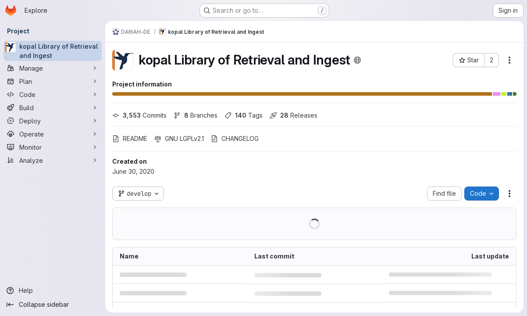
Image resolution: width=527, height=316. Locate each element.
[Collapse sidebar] (53, 304)
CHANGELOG (235, 138)
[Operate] (53, 134)
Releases (293, 115)
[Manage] (53, 68)
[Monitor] (53, 147)
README (129, 138)
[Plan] (53, 81)
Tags (243, 115)
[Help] (53, 290)
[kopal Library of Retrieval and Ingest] (53, 51)
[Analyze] (53, 160)
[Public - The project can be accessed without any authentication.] (357, 60)
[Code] (53, 94)
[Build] (53, 107)
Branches (195, 115)
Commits (139, 115)
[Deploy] (53, 121)
